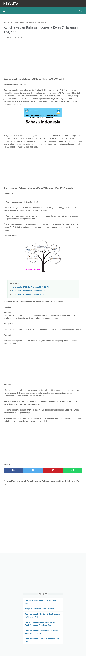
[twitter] (33, 469)
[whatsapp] (72, 469)
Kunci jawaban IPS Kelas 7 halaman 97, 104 (28, 294)
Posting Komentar (22, 37)
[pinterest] (53, 469)
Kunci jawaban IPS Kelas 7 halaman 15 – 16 (28, 290)
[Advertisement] (43, 58)
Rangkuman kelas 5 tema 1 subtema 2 (41, 609)
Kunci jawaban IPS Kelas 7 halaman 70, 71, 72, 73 (30, 287)
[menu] (5, 10)
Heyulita (11, 3)
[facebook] (13, 469)
